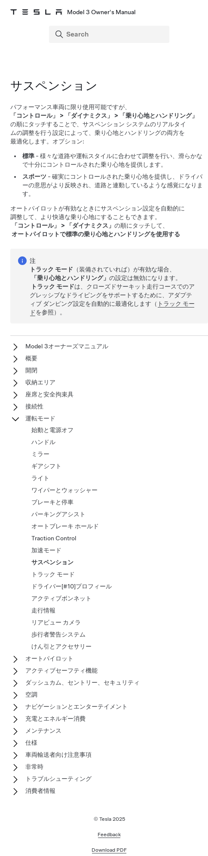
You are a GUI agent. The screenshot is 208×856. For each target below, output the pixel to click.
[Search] (110, 34)
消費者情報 (40, 790)
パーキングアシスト (58, 514)
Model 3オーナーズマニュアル (66, 346)
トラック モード (53, 574)
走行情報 (43, 610)
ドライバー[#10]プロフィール (71, 586)
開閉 (31, 370)
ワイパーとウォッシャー (64, 490)
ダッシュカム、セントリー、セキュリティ (82, 682)
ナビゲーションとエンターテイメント (76, 706)
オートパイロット (49, 658)
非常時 (34, 766)
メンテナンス (43, 730)
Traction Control (53, 538)
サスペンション (52, 562)
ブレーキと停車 (52, 502)
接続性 (34, 406)
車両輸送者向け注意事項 (58, 754)
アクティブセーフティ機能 (61, 670)
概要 (31, 358)
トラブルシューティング (58, 778)
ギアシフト (46, 466)
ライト (40, 478)
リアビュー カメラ (56, 622)
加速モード (46, 550)
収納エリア (40, 382)
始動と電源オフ (52, 429)
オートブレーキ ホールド (65, 526)
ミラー (40, 454)
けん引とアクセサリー (61, 646)
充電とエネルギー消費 (55, 718)
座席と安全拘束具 (49, 394)
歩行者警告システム (58, 634)
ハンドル (43, 442)
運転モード (40, 418)
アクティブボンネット (61, 598)
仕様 (31, 742)
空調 (31, 694)
